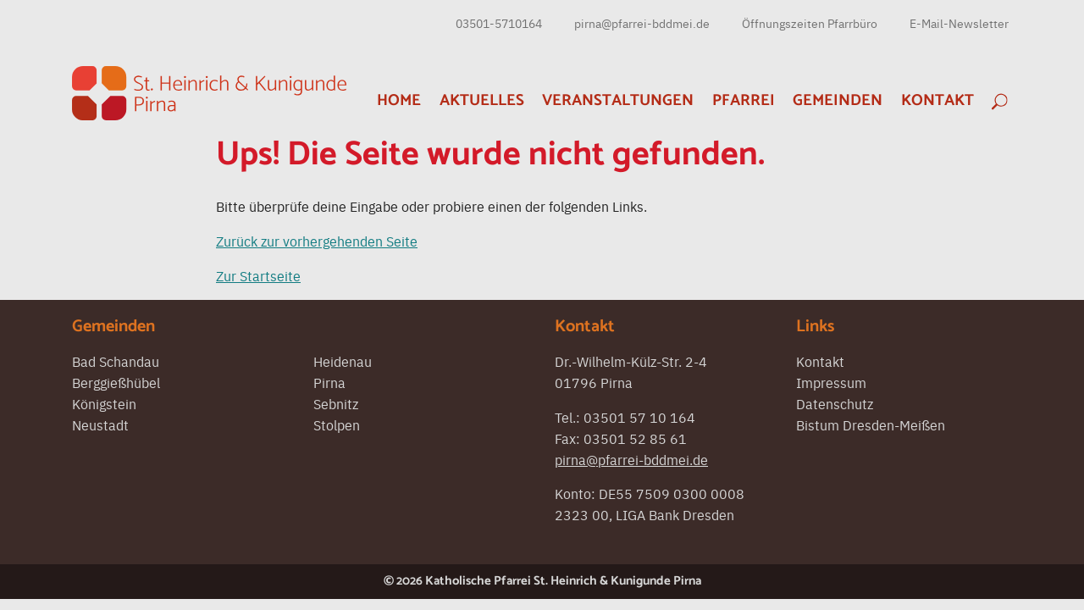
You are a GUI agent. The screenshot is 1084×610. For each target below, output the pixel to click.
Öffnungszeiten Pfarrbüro (809, 22)
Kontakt (937, 100)
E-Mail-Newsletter (959, 22)
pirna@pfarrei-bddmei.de (642, 22)
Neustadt (100, 424)
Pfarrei (743, 100)
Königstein (104, 403)
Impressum (831, 382)
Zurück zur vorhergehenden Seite (317, 240)
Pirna (329, 382)
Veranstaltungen (618, 100)
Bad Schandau (115, 361)
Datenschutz (834, 403)
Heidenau (342, 361)
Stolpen (336, 424)
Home (399, 100)
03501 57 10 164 (639, 417)
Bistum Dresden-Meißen (870, 424)
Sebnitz (335, 403)
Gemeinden (837, 100)
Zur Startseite (258, 275)
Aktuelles (482, 100)
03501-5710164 (499, 22)
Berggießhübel (116, 382)
